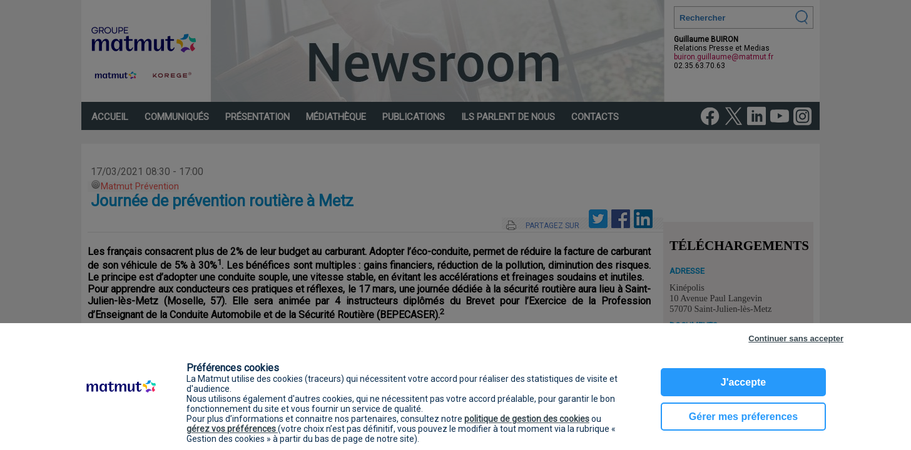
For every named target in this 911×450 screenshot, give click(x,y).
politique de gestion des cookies (526, 419)
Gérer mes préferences (743, 416)
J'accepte (743, 382)
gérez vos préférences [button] (232, 429)
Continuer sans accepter (795, 338)
